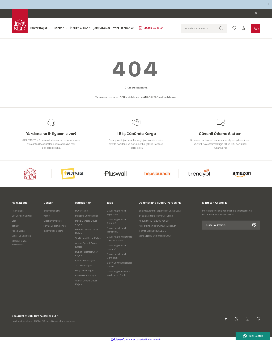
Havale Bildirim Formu (55, 226)
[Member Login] (244, 28)
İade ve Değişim (52, 210)
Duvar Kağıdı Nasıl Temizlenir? (116, 230)
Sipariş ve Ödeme (53, 220)
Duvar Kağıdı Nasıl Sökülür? (116, 221)
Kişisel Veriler (18, 231)
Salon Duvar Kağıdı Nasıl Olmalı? (119, 264)
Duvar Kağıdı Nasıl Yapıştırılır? (116, 212)
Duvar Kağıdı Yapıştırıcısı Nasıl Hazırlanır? (120, 238)
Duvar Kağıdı (81, 210)
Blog (14, 220)
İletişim (15, 226)
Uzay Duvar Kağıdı (84, 270)
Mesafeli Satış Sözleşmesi (19, 243)
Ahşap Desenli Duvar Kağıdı (86, 245)
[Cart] (255, 28)
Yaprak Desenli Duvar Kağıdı (86, 282)
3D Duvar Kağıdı (83, 265)
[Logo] (20, 25)
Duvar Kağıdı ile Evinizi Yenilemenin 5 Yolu (118, 273)
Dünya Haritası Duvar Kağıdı (86, 254)
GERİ (123, 97)
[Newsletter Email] (231, 225)
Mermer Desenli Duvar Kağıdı (86, 231)
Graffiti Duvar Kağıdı (85, 275)
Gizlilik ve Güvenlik (21, 236)
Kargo (47, 215)
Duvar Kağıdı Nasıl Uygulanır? (116, 256)
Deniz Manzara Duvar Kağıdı (86, 222)
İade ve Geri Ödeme (53, 231)
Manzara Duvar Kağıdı (86, 215)
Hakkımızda (18, 210)
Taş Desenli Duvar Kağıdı (88, 238)
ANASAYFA (150, 97)
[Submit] (254, 225)
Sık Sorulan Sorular (22, 215)
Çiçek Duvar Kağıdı (85, 260)
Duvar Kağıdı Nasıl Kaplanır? (116, 247)
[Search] (204, 28)
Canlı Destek (253, 336)
